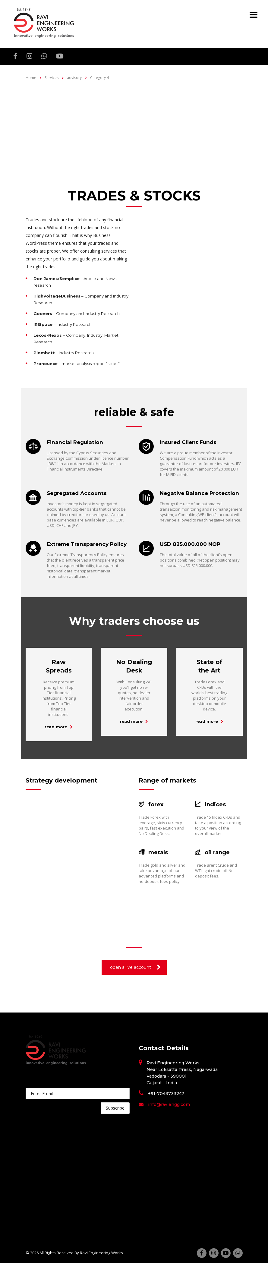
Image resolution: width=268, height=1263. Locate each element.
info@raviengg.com (169, 1104)
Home (31, 77)
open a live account (135, 967)
